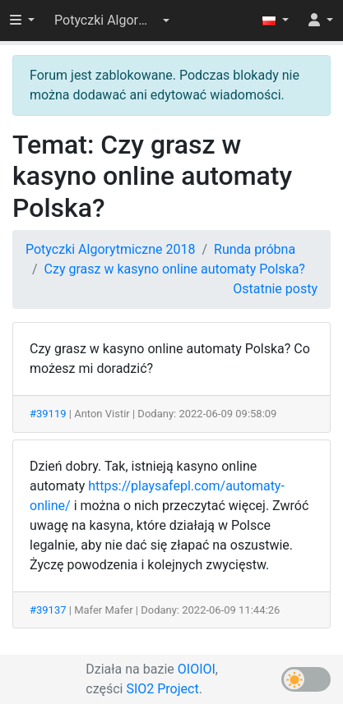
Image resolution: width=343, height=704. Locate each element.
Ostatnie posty (275, 289)
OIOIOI (197, 669)
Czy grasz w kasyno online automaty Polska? (174, 269)
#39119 (48, 413)
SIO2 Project (162, 689)
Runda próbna (254, 249)
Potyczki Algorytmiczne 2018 (110, 249)
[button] (111, 20)
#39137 (48, 610)
